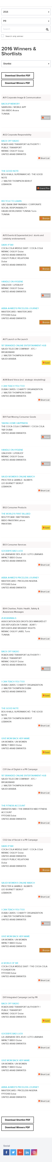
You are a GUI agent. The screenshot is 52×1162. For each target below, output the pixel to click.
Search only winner (14, 36)
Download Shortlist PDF (17, 75)
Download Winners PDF (17, 83)
